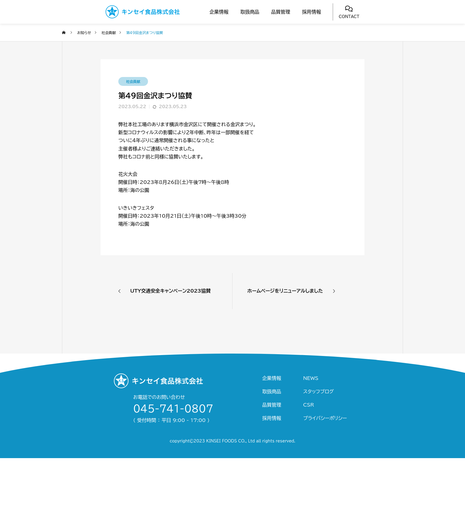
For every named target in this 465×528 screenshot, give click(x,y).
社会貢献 (133, 81)
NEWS (310, 378)
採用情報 (311, 11)
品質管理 (280, 11)
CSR (308, 404)
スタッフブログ (318, 391)
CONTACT (349, 17)
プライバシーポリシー (325, 418)
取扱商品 (249, 11)
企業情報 (218, 11)
